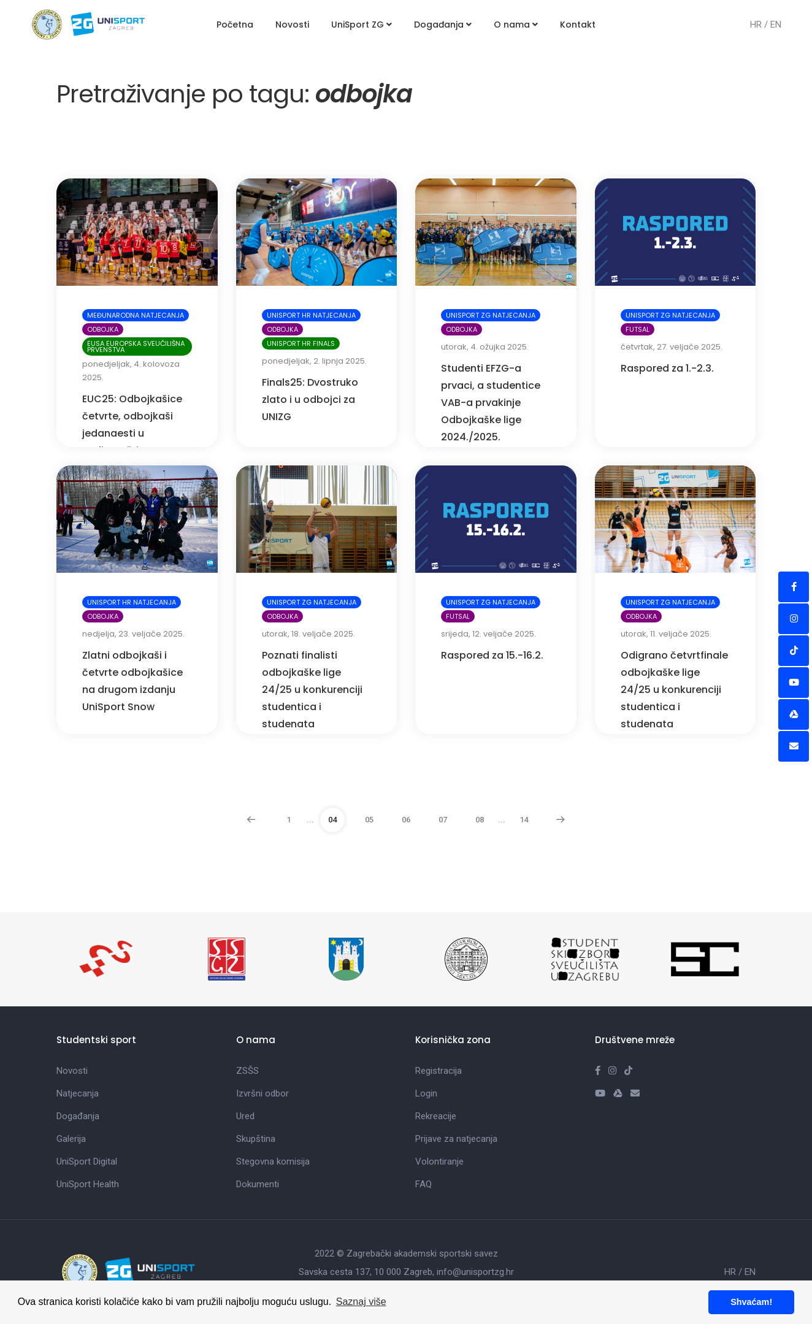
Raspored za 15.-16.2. (492, 655)
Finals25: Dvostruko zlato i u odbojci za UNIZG (310, 399)
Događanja (443, 24)
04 (332, 819)
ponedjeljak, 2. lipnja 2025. (314, 361)
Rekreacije (435, 1116)
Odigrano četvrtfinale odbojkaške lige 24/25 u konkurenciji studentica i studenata (674, 689)
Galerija (71, 1138)
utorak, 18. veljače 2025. (308, 634)
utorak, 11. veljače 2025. (666, 634)
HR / (760, 24)
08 (479, 819)
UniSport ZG (361, 24)
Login (426, 1093)
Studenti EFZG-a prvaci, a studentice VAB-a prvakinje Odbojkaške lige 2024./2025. (490, 402)
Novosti (292, 24)
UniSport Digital (86, 1161)
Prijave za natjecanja (456, 1138)
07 (443, 819)
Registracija (438, 1070)
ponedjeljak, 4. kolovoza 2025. (131, 370)
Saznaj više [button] (361, 1301)
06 (406, 819)
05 (369, 819)
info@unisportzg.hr (475, 1271)
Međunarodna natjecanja (135, 315)
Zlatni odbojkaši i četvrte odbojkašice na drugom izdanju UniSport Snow (132, 681)
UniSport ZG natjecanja (490, 315)
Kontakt (578, 24)
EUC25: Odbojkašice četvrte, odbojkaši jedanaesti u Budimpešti (132, 424)
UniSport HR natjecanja (311, 315)
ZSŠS (247, 1070)
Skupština (255, 1138)
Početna (234, 24)
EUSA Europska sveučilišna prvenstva (136, 346)
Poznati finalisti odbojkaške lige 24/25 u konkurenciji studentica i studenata (312, 689)
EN (775, 24)
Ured (245, 1116)
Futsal (637, 329)
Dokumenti (257, 1184)
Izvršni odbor (262, 1093)
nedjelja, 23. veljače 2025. (133, 634)
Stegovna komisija (273, 1161)
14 (523, 819)
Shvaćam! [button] (751, 1302)
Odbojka (102, 329)
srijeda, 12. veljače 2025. (488, 634)
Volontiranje (439, 1161)
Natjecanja (77, 1093)
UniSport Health (87, 1184)
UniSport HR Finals (301, 343)
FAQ (423, 1184)
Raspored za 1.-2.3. (667, 368)
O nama (516, 24)
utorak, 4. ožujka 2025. (485, 347)
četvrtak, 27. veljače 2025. (671, 347)
